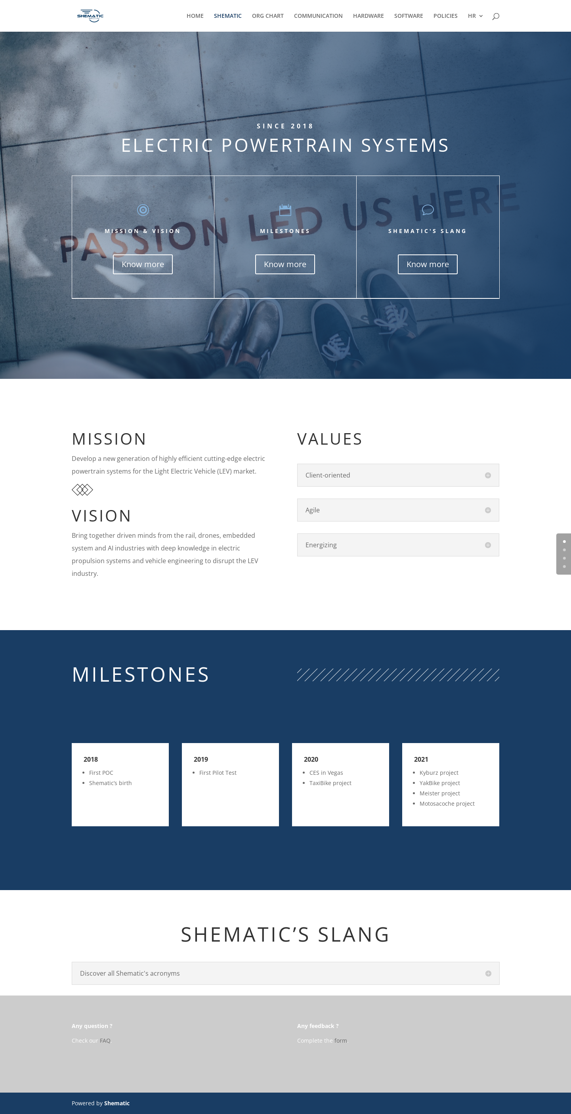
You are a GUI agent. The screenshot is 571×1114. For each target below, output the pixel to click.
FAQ (105, 1040)
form (340, 1040)
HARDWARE (368, 16)
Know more (143, 264)
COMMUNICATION (318, 16)
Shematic (117, 1103)
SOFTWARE (408, 16)
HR (472, 16)
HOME (195, 16)
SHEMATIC (228, 16)
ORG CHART (268, 16)
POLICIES (446, 16)
